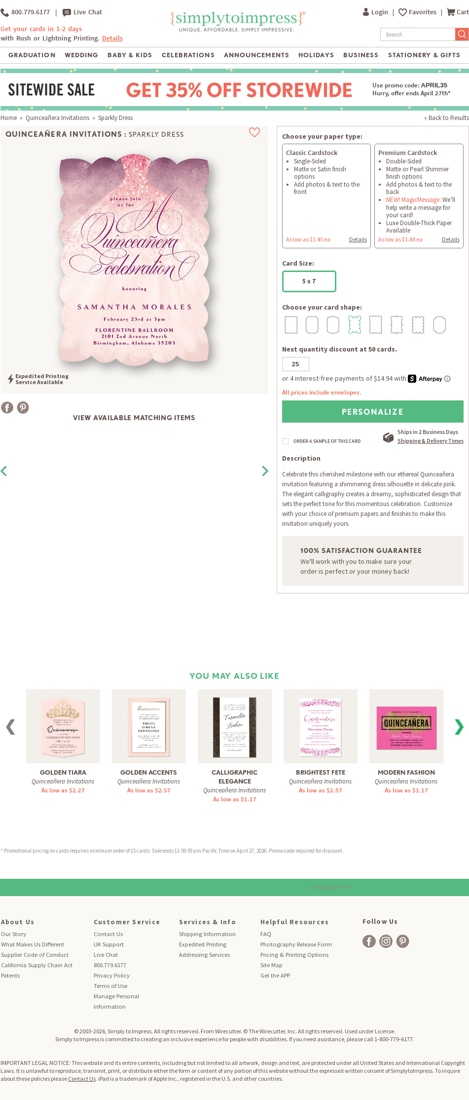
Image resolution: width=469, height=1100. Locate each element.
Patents (10, 975)
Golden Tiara (63, 772)
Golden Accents (148, 772)
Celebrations (188, 55)
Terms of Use (110, 985)
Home (8, 118)
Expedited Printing (202, 944)
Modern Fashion (406, 772)
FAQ (265, 934)
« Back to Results (446, 118)
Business (361, 55)
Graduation (31, 55)
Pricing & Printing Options (294, 954)
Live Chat (82, 12)
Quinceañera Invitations (57, 118)
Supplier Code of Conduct (35, 954)
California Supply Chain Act (36, 965)
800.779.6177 (25, 12)
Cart (458, 12)
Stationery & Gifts (424, 55)
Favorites (423, 12)
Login (376, 12)
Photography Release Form (296, 944)
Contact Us (108, 934)
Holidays (316, 55)
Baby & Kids (130, 55)
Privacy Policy (112, 975)
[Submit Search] (462, 34)
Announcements (256, 55)
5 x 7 (309, 281)
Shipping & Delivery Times (430, 440)
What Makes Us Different (32, 944)
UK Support (109, 944)
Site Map (271, 965)
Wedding (81, 55)
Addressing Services (204, 954)
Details (112, 38)
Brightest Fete (320, 772)
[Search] (418, 34)
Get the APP (275, 975)
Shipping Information (207, 934)
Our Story (13, 934)
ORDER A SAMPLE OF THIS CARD (327, 441)
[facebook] (369, 941)
